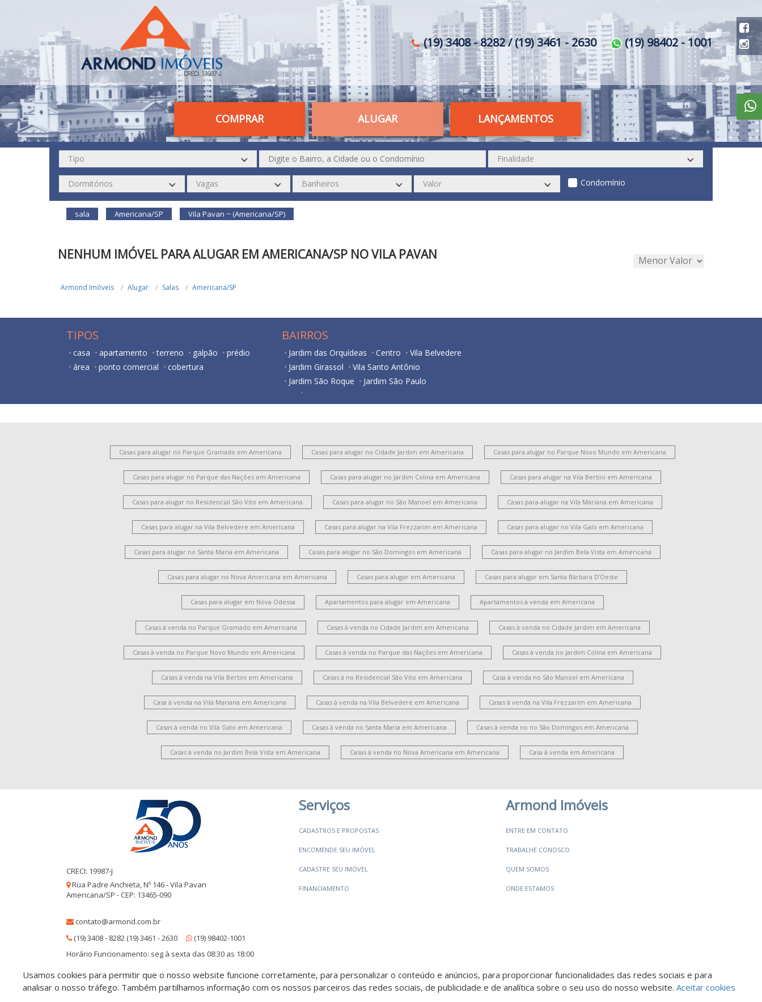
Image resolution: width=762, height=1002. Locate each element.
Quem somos (527, 869)
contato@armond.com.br (117, 921)
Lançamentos (515, 118)
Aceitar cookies (705, 987)
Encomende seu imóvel (337, 849)
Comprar (239, 118)
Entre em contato (537, 830)
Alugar (377, 118)
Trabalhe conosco (538, 849)
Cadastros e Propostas (339, 830)
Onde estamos (530, 888)
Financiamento (324, 888)
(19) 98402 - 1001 (662, 42)
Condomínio (603, 182)
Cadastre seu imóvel (333, 869)
